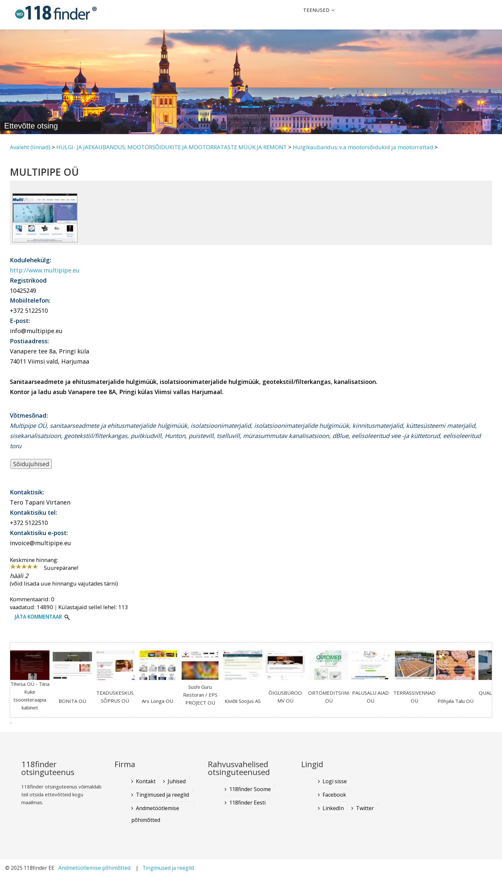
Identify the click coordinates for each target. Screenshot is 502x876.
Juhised (177, 781)
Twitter (365, 808)
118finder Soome (250, 789)
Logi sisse (335, 781)
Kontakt (146, 781)
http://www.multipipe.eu (45, 270)
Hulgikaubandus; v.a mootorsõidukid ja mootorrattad (363, 147)
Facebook (334, 794)
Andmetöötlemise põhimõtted (155, 814)
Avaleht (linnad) (30, 147)
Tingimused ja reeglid (162, 794)
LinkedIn (333, 808)
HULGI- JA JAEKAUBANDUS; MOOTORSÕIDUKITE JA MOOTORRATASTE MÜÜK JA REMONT (171, 147)
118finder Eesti (247, 802)
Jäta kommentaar (38, 616)
